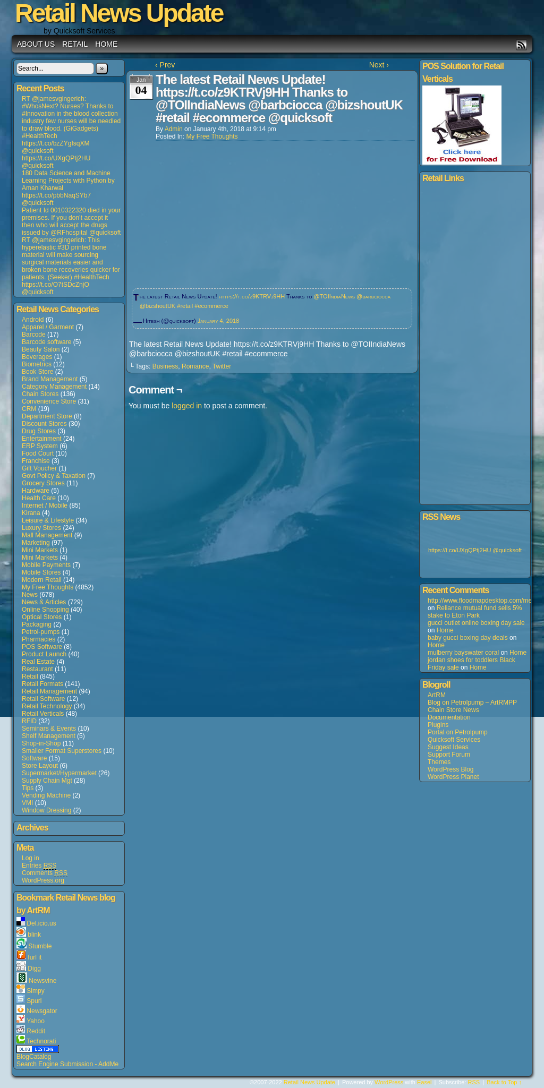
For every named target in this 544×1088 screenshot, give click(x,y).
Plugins (438, 725)
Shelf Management (48, 736)
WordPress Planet (453, 777)
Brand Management (50, 379)
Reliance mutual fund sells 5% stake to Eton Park (475, 611)
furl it (34, 957)
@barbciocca (373, 296)
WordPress (389, 1082)
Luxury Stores (41, 528)
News (30, 594)
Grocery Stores (43, 483)
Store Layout (40, 765)
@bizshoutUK (157, 306)
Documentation (449, 717)
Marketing (36, 542)
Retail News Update (309, 1082)
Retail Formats (42, 684)
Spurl (34, 1001)
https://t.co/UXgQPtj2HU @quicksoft (475, 550)
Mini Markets (40, 550)
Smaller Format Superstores (61, 751)
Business (165, 366)
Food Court (38, 453)
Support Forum (449, 754)
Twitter (221, 366)
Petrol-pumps (41, 632)
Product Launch (44, 654)
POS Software (42, 646)
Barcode (34, 334)
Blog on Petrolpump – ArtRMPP (472, 702)
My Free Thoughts (47, 587)
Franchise (36, 461)
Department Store (47, 416)
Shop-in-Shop (41, 743)
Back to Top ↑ (504, 1082)
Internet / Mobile (44, 505)
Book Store (37, 371)
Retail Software (43, 699)
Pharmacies (38, 639)
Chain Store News (453, 710)
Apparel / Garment (48, 327)
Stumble (40, 946)
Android (33, 319)
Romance (195, 366)
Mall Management (47, 535)
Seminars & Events (49, 728)
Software (34, 758)
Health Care (39, 498)
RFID (29, 721)
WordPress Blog (450, 769)
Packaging (37, 624)
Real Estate (38, 661)
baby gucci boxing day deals (468, 637)
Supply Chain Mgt (47, 780)
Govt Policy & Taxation (54, 475)
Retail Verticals (43, 713)
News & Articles (44, 602)
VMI (27, 803)
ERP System (40, 446)
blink (34, 934)
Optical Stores (42, 617)
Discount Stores (44, 423)
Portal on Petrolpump (458, 732)
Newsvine (42, 980)
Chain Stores (40, 394)
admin (174, 129)
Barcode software (46, 342)
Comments (44, 873)
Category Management (54, 386)
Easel (424, 1082)
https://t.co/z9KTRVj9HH (252, 296)
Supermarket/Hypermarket (59, 773)
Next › (379, 65)
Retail (75, 44)
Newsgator (42, 1011)
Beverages (37, 357)
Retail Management (49, 691)
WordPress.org (43, 880)
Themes (439, 762)
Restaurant (37, 669)
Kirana (31, 513)
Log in (30, 858)
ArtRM (437, 695)
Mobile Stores (41, 572)
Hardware (35, 490)
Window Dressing (46, 810)
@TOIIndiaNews (334, 296)
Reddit (36, 1031)
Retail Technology (47, 706)
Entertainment (42, 438)
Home (106, 44)
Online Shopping (45, 609)
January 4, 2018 (218, 321)
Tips (27, 788)
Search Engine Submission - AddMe (67, 1064)
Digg (34, 968)
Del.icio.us (41, 923)
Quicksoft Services (454, 739)
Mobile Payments (46, 565)
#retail (185, 306)
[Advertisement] (208, 211)
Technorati (41, 1041)
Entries (39, 866)
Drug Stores (39, 431)
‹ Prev (165, 65)
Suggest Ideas (448, 747)
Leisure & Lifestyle (48, 520)
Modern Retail (42, 580)
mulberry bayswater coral (463, 652)
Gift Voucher (39, 468)
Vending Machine (46, 795)
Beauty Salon (41, 349)
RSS (521, 45)
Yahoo (36, 1021)
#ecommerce (211, 306)
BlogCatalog (33, 1056)
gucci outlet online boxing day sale (476, 623)
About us (36, 44)
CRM (29, 409)
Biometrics (37, 364)
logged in (187, 405)
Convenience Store (49, 401)
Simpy (35, 991)
